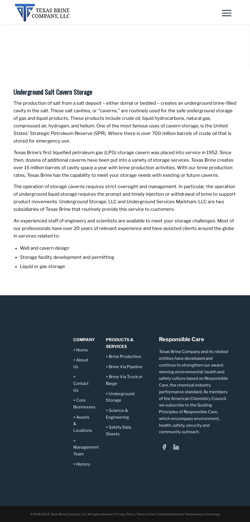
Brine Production (125, 356)
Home (82, 350)
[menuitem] (224, 12)
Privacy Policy (125, 514)
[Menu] (224, 12)
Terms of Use (146, 514)
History (83, 464)
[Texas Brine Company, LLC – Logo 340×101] (46, 12)
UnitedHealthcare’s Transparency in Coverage (189, 514)
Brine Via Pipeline (126, 366)
